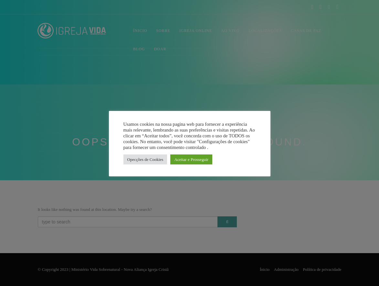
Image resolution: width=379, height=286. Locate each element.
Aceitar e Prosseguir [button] (191, 159)
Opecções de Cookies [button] (145, 159)
